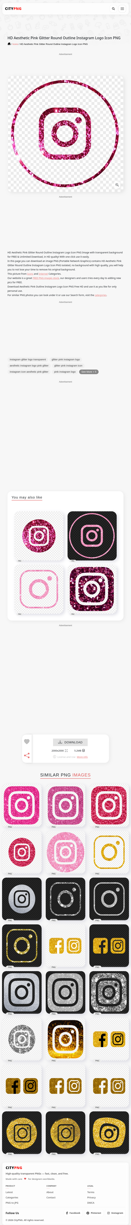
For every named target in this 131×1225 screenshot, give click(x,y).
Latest (9, 1192)
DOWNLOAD (70, 742)
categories (100, 295)
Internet (43, 273)
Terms (90, 1192)
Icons (30, 273)
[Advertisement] (65, 64)
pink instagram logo (65, 371)
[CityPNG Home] (13, 8)
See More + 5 (88, 371)
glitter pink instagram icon (68, 365)
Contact (50, 1197)
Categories (12, 1197)
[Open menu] (122, 8)
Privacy (91, 1197)
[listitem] (73, 1213)
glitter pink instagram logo (66, 359)
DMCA (90, 1202)
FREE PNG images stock (46, 278)
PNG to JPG (12, 1202)
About (49, 1192)
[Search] (113, 8)
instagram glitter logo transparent (28, 359)
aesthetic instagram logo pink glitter (29, 365)
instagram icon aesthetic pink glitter (29, 371)
